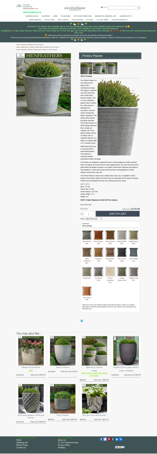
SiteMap (61, 447)
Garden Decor (32, 16)
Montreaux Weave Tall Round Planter (31, 416)
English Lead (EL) (133, 278)
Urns (55, 16)
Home (18, 44)
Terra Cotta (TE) (87, 298)
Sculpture (49, 20)
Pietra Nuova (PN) (110, 241)
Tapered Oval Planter (30, 367)
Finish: (82, 219)
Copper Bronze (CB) (122, 278)
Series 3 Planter (63, 367)
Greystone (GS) (98, 278)
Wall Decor (63, 20)
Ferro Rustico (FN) (98, 241)
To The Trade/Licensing (68, 442)
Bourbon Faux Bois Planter (94, 415)
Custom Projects (120, 20)
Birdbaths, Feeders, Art (105, 16)
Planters (46, 16)
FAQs (18, 440)
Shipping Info (22, 442)
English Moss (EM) (133, 241)
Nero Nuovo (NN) (122, 259)
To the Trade (102, 20)
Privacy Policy (64, 445)
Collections (77, 20)
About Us (62, 440)
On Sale (89, 20)
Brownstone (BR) (110, 259)
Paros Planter (63, 415)
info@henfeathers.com (30, 8)
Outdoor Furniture (83, 16)
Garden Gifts (125, 16)
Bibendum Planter (94, 367)
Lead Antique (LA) (133, 259)
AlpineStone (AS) (87, 241)
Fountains (65, 16)
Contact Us (21, 447)
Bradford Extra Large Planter (126, 367)
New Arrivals (35, 20)
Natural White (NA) (122, 241)
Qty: (82, 214)
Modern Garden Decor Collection (39, 47)
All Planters (30, 44)
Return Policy (22, 445)
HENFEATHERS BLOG (32, 12)
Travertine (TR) (98, 259)
